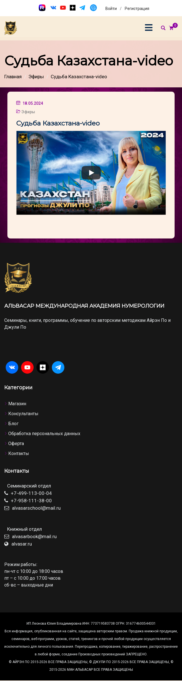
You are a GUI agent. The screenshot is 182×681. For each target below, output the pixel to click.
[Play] (91, 173)
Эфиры (28, 112)
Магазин (17, 403)
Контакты (18, 453)
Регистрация (137, 8)
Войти (111, 8)
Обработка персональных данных (44, 433)
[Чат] (93, 7)
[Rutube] (42, 7)
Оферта (16, 443)
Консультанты (23, 413)
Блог (13, 423)
